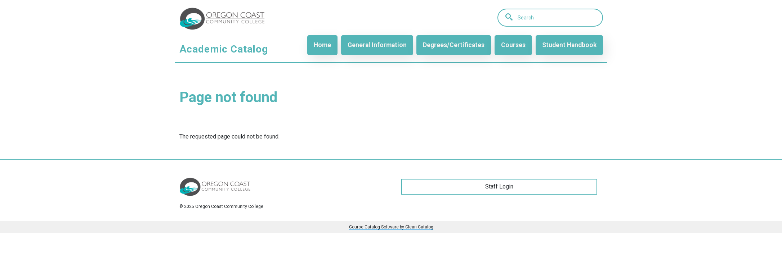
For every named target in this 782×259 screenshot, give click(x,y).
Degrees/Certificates (453, 45)
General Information (377, 45)
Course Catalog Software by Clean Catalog (391, 227)
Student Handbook (569, 45)
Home (322, 45)
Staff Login (499, 186)
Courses (513, 45)
